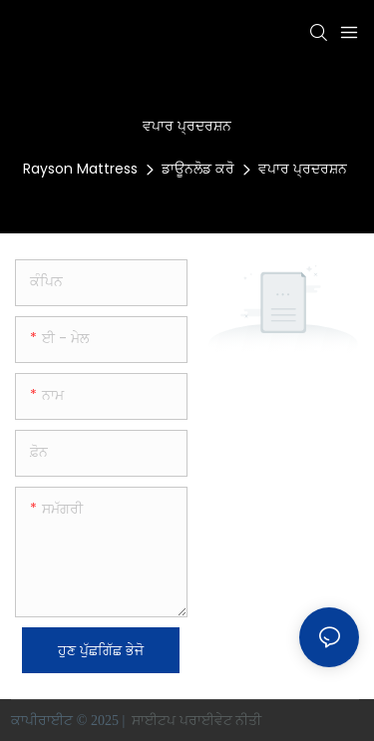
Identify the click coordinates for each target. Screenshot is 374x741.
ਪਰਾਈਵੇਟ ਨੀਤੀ (222, 720)
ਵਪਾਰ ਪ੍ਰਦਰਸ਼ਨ (302, 169)
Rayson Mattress (80, 169)
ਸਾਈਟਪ (154, 720)
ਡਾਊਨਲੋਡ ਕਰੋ (198, 169)
